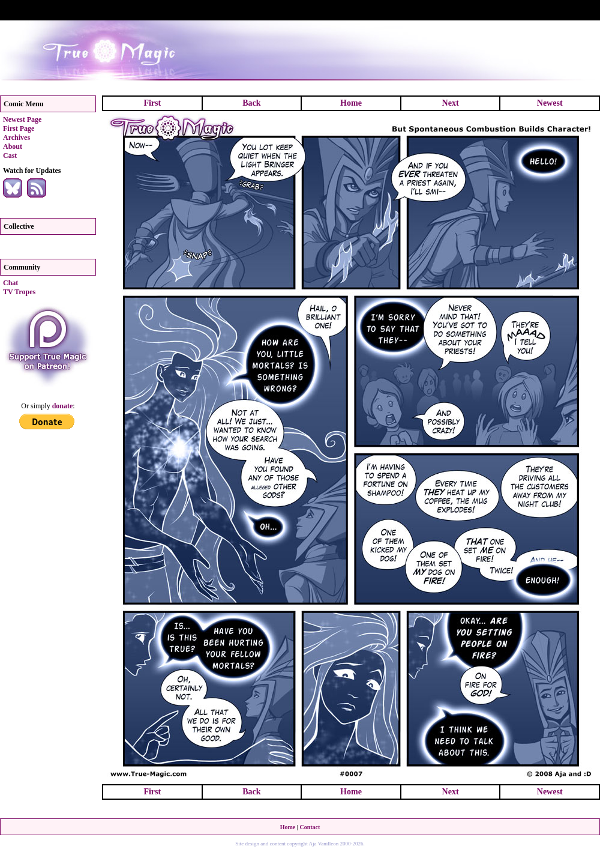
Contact (309, 827)
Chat (10, 283)
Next (450, 102)
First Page (18, 128)
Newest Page (22, 119)
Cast (10, 155)
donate (62, 406)
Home (351, 102)
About (12, 146)
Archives (16, 137)
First (152, 102)
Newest (550, 102)
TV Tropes (19, 292)
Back (251, 102)
